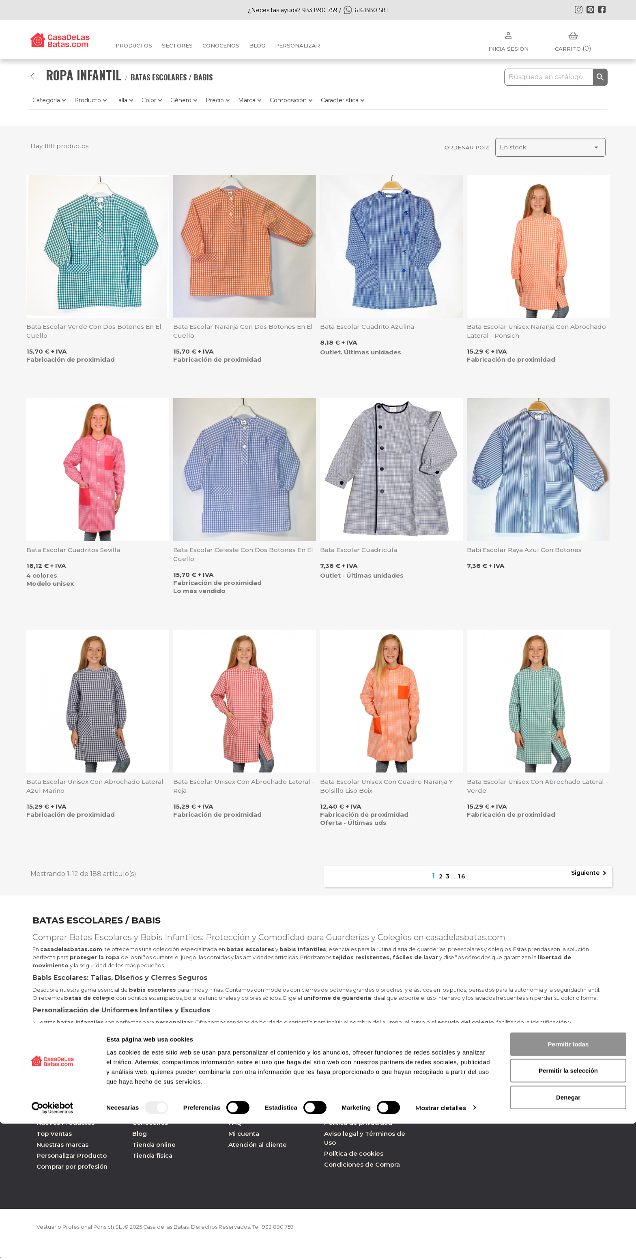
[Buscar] (556, 77)
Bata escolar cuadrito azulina (367, 326)
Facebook (602, 9)
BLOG (257, 45)
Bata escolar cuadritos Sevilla (73, 550)
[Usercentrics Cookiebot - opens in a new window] (52, 1244)
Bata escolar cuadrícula (358, 550)
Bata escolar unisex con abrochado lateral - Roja (243, 786)
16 (462, 876)
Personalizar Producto (72, 1155)
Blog (139, 1133)
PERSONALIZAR (297, 45)
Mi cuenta (243, 1133)
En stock (550, 147)
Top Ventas (54, 1133)
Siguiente (590, 873)
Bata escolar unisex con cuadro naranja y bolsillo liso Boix (386, 786)
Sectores (177, 45)
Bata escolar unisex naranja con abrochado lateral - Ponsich (536, 331)
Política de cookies (353, 1153)
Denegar (568, 1233)
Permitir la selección (568, 1207)
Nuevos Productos (66, 1122)
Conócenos (220, 45)
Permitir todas (568, 1180)
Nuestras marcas (62, 1144)
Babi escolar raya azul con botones (524, 550)
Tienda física (152, 1155)
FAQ (235, 1122)
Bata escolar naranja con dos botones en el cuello (243, 331)
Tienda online (154, 1144)
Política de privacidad (358, 1122)
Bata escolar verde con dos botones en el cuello (93, 331)
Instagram (578, 9)
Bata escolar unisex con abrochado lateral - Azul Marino (97, 786)
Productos (134, 45)
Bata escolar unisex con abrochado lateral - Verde (537, 786)
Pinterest (590, 9)
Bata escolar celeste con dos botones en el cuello (243, 554)
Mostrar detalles (440, 1244)
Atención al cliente (257, 1144)
